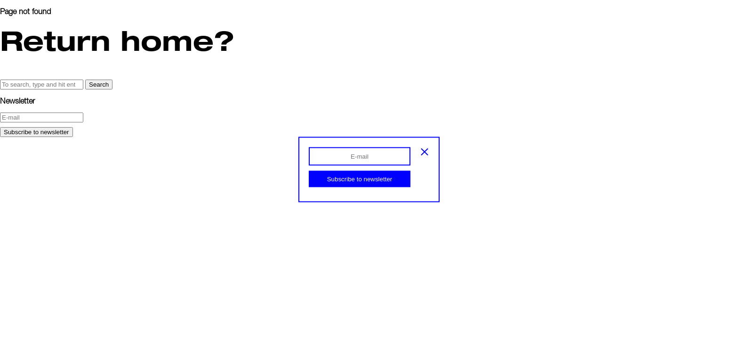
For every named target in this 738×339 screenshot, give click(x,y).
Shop (24, 47)
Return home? (117, 40)
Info (21, 37)
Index (25, 27)
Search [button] (99, 84)
